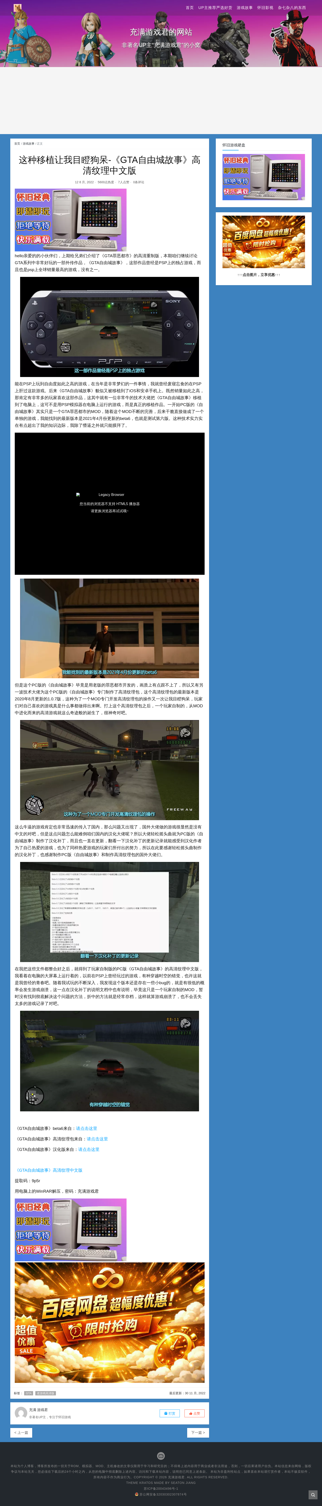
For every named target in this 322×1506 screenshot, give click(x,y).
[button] (194, 1413)
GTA (29, 1393)
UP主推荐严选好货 (215, 8)
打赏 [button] (169, 1413)
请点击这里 (86, 1128)
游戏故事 (245, 8)
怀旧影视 (265, 8)
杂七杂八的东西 (292, 8)
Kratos (146, 1483)
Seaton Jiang (183, 1483)
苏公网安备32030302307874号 (161, 1494)
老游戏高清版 (45, 1393)
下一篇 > (198, 1432)
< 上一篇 (21, 1432)
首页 (190, 8)
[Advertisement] (161, 100)
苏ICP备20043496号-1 (161, 1488)
